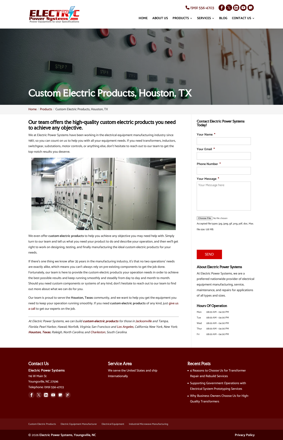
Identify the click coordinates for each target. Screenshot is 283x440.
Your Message (208, 179)
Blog (223, 19)
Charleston (97, 332)
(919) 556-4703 (200, 8)
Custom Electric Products (42, 423)
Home (143, 19)
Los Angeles (125, 327)
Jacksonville (144, 321)
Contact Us (241, 19)
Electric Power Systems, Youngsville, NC (67, 434)
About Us (160, 19)
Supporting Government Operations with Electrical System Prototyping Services (218, 385)
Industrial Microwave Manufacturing (148, 423)
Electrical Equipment (113, 423)
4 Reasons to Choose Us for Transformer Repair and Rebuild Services (218, 372)
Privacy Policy (245, 434)
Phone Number (209, 164)
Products (181, 19)
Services (204, 19)
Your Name (206, 135)
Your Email (206, 149)
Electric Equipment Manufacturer (79, 423)
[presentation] (219, 239)
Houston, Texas (39, 332)
